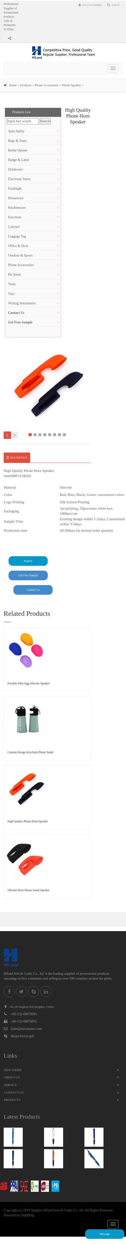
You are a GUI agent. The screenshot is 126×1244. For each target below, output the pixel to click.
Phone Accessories (46, 85)
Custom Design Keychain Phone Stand (30, 752)
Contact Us (33, 589)
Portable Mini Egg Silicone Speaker (29, 683)
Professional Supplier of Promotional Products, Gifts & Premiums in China (11, 16)
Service (10, 1085)
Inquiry (28, 561)
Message (105, 1234)
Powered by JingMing (19, 1215)
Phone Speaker (71, 85)
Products (26, 85)
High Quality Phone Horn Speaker (28, 821)
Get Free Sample (90, 5)
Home (13, 85)
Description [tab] (16, 457)
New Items (13, 1070)
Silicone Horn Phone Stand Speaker (29, 890)
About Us (12, 1077)
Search (113, 5)
